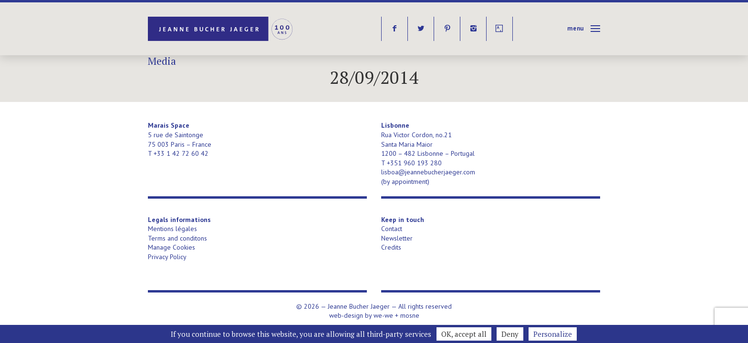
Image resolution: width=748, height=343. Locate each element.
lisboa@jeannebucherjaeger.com (428, 172)
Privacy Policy (167, 256)
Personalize (552, 334)
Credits (391, 247)
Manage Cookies (171, 247)
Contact (391, 228)
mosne (409, 315)
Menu (575, 28)
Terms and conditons (177, 238)
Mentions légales (172, 228)
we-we (383, 315)
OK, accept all (464, 334)
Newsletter (397, 238)
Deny (510, 334)
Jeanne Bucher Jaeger (221, 29)
